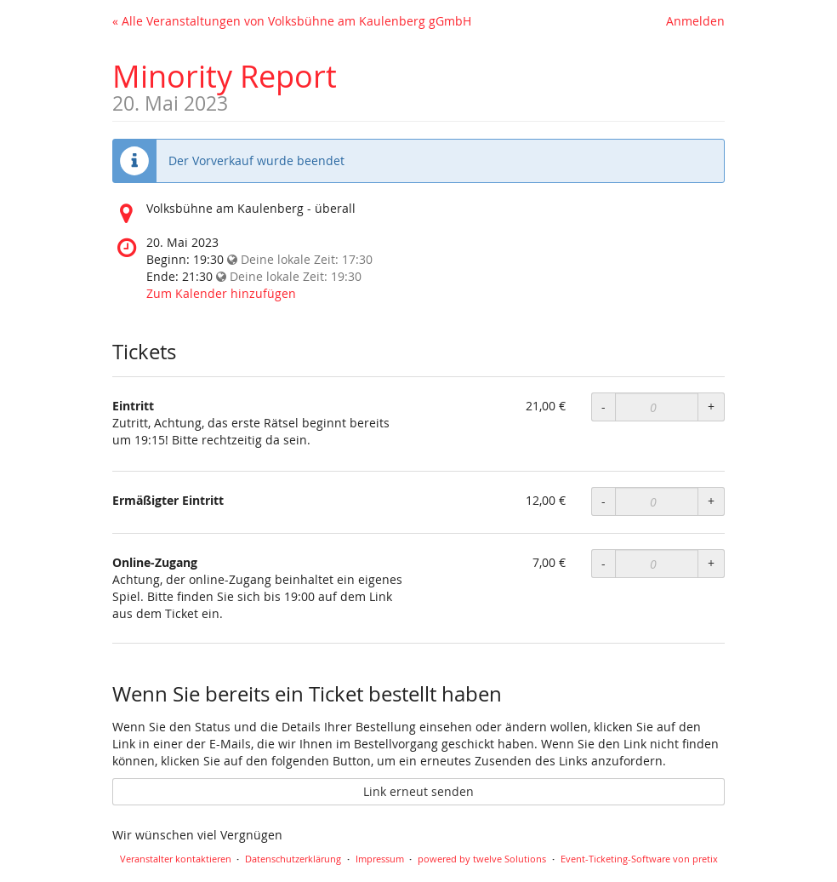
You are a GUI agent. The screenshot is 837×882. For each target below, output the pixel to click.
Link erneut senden (418, 791)
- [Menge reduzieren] (603, 406)
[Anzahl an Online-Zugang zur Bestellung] (657, 563)
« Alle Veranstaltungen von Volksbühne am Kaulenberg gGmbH (291, 21)
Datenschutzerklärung (293, 858)
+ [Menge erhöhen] (711, 406)
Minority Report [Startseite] (224, 75)
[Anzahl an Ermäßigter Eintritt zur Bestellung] (657, 501)
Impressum (380, 858)
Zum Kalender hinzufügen (221, 293)
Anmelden (695, 21)
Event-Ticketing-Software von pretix (639, 858)
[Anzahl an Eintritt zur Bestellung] (657, 406)
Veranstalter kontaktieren (175, 858)
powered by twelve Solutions (482, 858)
